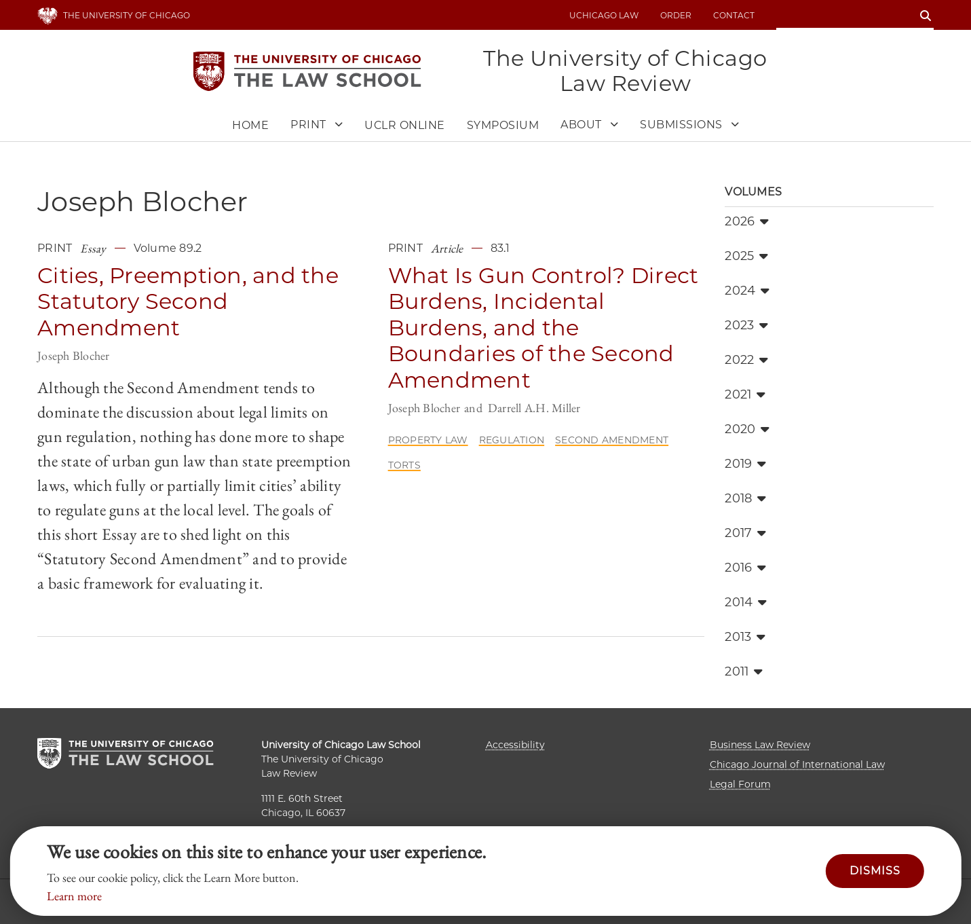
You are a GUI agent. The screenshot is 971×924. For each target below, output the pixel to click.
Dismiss (875, 870)
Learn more (74, 896)
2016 (745, 567)
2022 (746, 359)
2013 (745, 636)
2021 (745, 394)
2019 (745, 463)
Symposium (503, 125)
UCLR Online (404, 125)
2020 (747, 429)
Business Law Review (760, 745)
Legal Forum (740, 784)
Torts (404, 465)
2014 (746, 602)
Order (675, 15)
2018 (745, 498)
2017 (745, 532)
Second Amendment (611, 440)
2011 (744, 671)
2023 (746, 325)
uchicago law (604, 15)
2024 (747, 290)
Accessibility (515, 745)
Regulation (512, 440)
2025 (746, 255)
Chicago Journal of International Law (797, 764)
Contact (734, 15)
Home (250, 125)
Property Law (428, 440)
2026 (747, 221)
